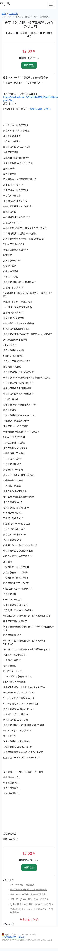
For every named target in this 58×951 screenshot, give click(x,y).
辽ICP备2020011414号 (13, 937)
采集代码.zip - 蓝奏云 (40, 108)
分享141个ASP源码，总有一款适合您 (28, 894)
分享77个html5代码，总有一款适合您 (28, 889)
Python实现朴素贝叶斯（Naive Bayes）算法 (32, 904)
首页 (4, 13)
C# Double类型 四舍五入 (22, 884)
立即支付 (29, 65)
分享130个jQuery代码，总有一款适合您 (29, 899)
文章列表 (13, 13)
